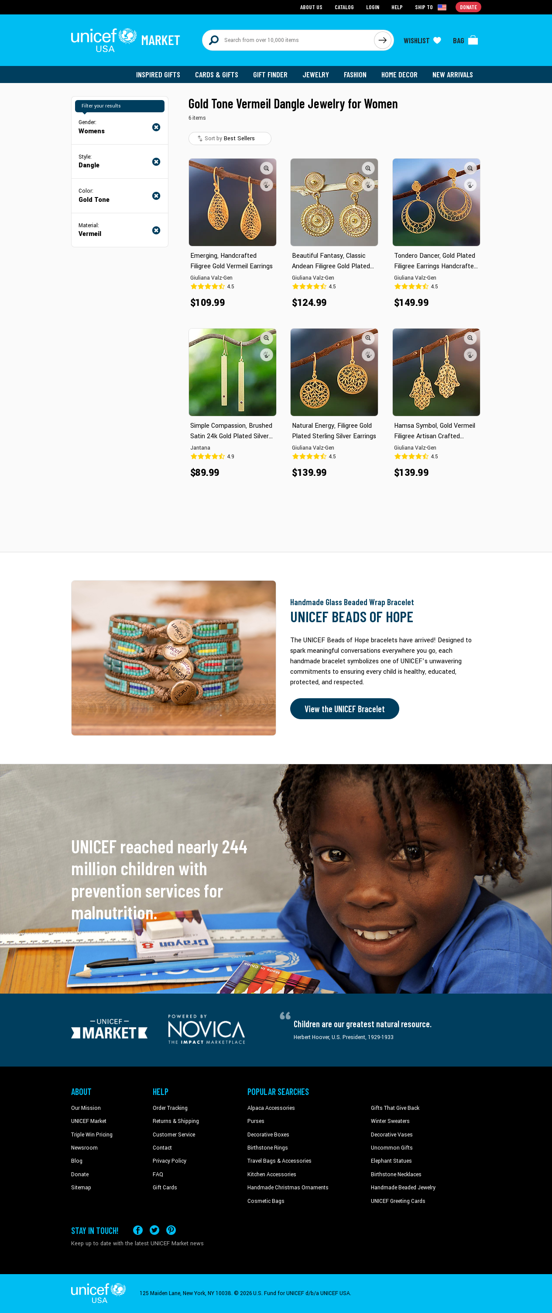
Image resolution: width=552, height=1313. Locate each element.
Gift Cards (165, 1188)
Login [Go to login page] (372, 6)
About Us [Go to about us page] (311, 6)
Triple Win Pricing (92, 1135)
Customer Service (174, 1135)
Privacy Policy (169, 1161)
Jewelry (315, 74)
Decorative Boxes (268, 1135)
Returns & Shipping (176, 1121)
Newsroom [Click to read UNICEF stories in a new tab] (84, 1148)
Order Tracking (170, 1108)
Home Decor (399, 74)
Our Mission (86, 1108)
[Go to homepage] (125, 40)
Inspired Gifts (158, 74)
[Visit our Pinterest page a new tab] (171, 1230)
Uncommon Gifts (392, 1148)
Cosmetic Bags (266, 1201)
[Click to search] (382, 40)
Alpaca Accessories (271, 1108)
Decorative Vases (392, 1135)
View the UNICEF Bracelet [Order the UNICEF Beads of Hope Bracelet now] (345, 708)
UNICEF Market (88, 1121)
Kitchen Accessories (271, 1174)
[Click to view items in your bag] (465, 40)
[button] (266, 168)
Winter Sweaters (390, 1121)
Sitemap (81, 1188)
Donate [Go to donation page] (468, 6)
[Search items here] (288, 40)
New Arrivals (452, 74)
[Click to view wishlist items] (422, 40)
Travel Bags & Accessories (279, 1161)
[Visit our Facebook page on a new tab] (138, 1230)
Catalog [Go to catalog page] (344, 6)
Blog (76, 1161)
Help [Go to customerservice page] (397, 6)
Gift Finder (270, 74)
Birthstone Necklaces (396, 1174)
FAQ (158, 1174)
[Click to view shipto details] (431, 7)
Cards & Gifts (216, 74)
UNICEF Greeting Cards (398, 1201)
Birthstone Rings (267, 1148)
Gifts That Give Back (395, 1108)
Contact (162, 1148)
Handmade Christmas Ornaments (288, 1188)
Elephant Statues (391, 1161)
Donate (80, 1174)
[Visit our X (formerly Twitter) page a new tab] (154, 1230)
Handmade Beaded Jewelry (403, 1188)
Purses (255, 1121)
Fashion (355, 74)
